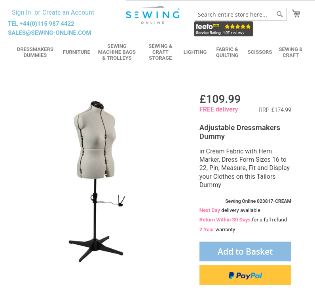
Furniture (76, 52)
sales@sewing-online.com (49, 32)
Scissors (260, 52)
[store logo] (153, 15)
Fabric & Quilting (227, 52)
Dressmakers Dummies (35, 52)
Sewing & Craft (291, 52)
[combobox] (240, 14)
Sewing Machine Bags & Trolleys (117, 52)
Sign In (21, 12)
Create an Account (68, 12)
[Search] (280, 14)
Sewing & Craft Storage (160, 52)
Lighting (195, 52)
